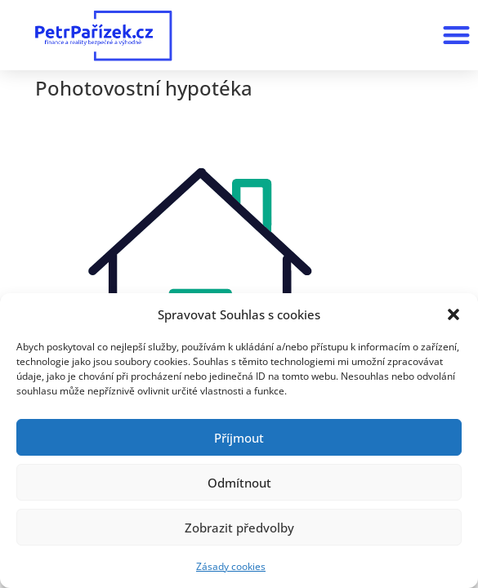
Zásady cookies (231, 566)
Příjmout (239, 438)
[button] (453, 314)
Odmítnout (239, 482)
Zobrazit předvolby (239, 527)
